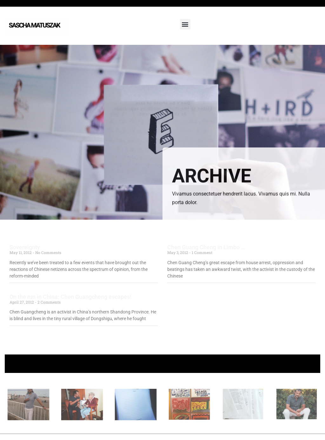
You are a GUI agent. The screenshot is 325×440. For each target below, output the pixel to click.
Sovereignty (25, 247)
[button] (185, 24)
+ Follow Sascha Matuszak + (162, 363)
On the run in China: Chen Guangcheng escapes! (70, 296)
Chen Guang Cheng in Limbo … (206, 247)
